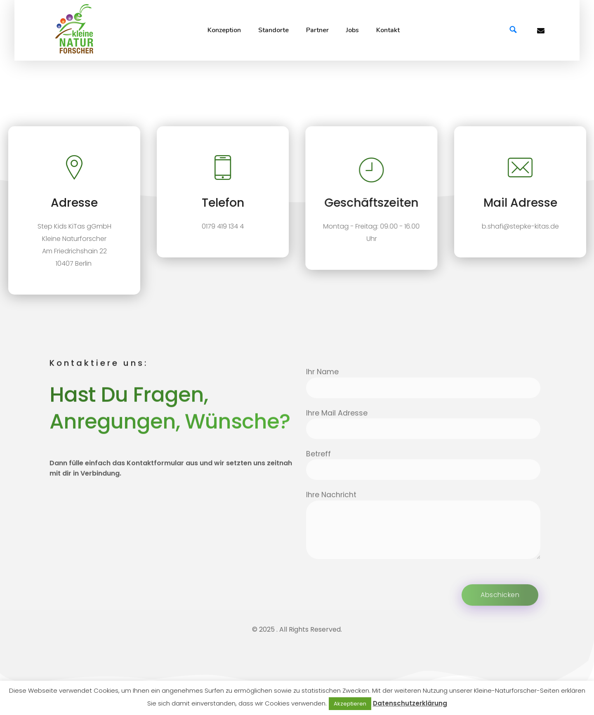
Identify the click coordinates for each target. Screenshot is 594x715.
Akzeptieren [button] (350, 704)
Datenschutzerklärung (410, 703)
